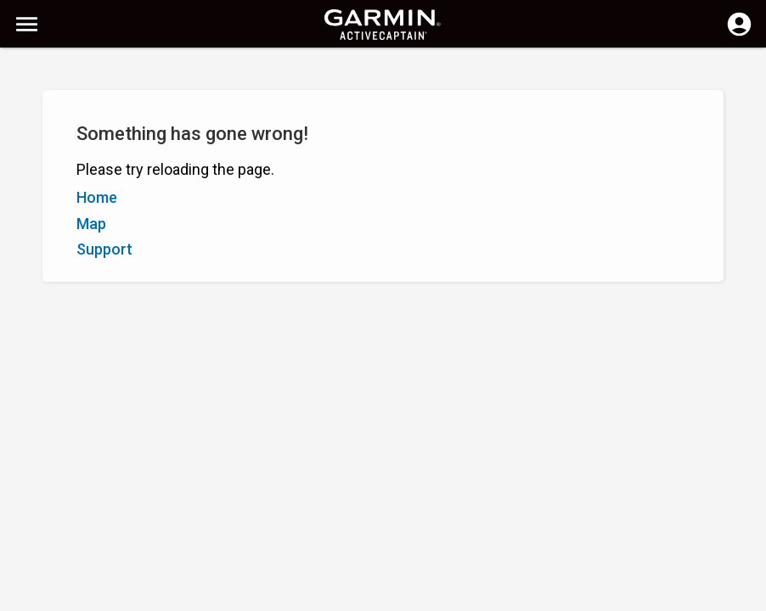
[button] (745, 534)
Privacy (341, 596)
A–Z (26, 151)
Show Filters (51, 113)
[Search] (143, 72)
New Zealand (410, 596)
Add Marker (285, 151)
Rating (106, 151)
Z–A (63, 151)
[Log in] (739, 34)
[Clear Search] (314, 73)
